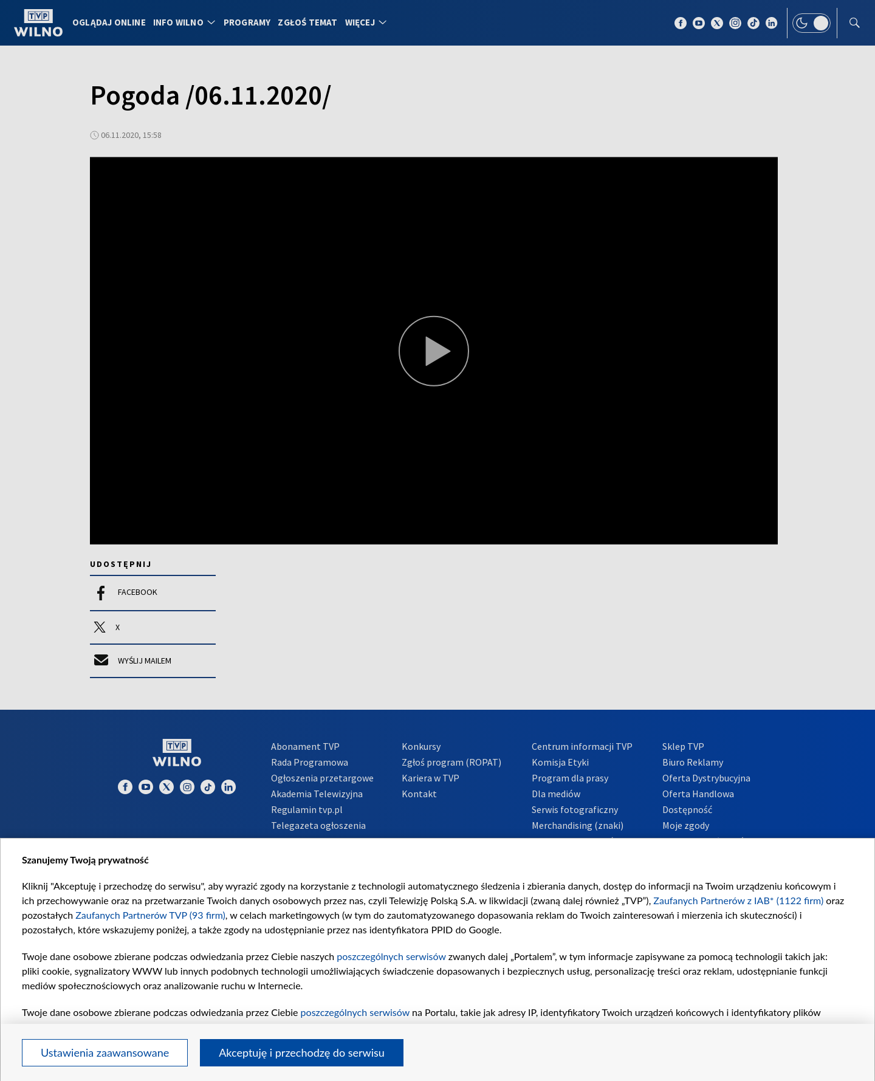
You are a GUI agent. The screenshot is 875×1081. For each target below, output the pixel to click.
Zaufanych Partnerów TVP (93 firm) (150, 915)
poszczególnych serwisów (391, 956)
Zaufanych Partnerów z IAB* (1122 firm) (738, 900)
